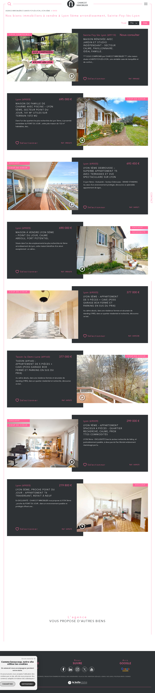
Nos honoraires (72, 676)
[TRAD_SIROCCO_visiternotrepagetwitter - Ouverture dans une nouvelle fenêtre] (84, 669)
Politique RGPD (119, 676)
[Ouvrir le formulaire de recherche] (9, 4)
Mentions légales (94, 676)
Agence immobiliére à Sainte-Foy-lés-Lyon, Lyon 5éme (28, 11)
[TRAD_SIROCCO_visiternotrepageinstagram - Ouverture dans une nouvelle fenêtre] (77, 669)
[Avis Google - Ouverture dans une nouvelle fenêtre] (125, 669)
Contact (151, 197)
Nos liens (110, 676)
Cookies (128, 676)
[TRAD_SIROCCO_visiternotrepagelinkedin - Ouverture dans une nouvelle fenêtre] (70, 669)
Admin (103, 676)
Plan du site (83, 676)
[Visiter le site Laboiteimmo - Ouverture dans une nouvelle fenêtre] (77, 685)
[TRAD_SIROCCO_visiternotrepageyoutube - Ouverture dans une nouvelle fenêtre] (91, 669)
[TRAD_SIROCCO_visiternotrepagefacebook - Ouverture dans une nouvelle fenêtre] (63, 669)
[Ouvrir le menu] (145, 4)
